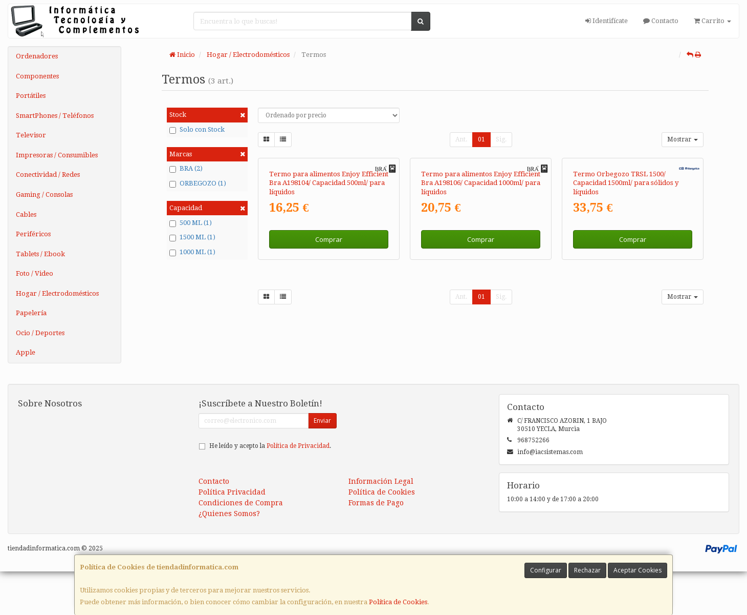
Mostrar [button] (682, 139)
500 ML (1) (190, 223)
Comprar (328, 349)
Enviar (322, 464)
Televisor (31, 135)
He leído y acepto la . (270, 489)
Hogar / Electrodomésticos (57, 293)
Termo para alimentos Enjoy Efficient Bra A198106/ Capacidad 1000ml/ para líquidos (480, 293)
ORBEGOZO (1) (197, 183)
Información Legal (380, 525)
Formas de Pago (376, 546)
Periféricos (33, 234)
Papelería (31, 313)
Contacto (660, 21)
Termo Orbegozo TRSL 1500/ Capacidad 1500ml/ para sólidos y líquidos (626, 293)
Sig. (501, 139)
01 (481, 139)
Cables (26, 214)
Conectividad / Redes (48, 174)
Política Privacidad (232, 535)
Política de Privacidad (298, 489)
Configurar (545, 570)
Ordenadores (37, 56)
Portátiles (31, 95)
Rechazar (587, 570)
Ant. (461, 139)
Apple (25, 352)
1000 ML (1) (192, 252)
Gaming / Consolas (44, 194)
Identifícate (606, 21)
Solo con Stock (197, 130)
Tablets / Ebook (40, 254)
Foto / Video (34, 273)
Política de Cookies (398, 602)
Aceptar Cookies (637, 570)
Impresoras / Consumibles (57, 155)
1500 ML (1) (192, 237)
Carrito (712, 21)
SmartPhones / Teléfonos (55, 115)
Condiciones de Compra (241, 546)
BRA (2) (186, 169)
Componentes (37, 76)
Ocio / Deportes (40, 333)
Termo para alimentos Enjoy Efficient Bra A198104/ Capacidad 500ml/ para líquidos (328, 293)
